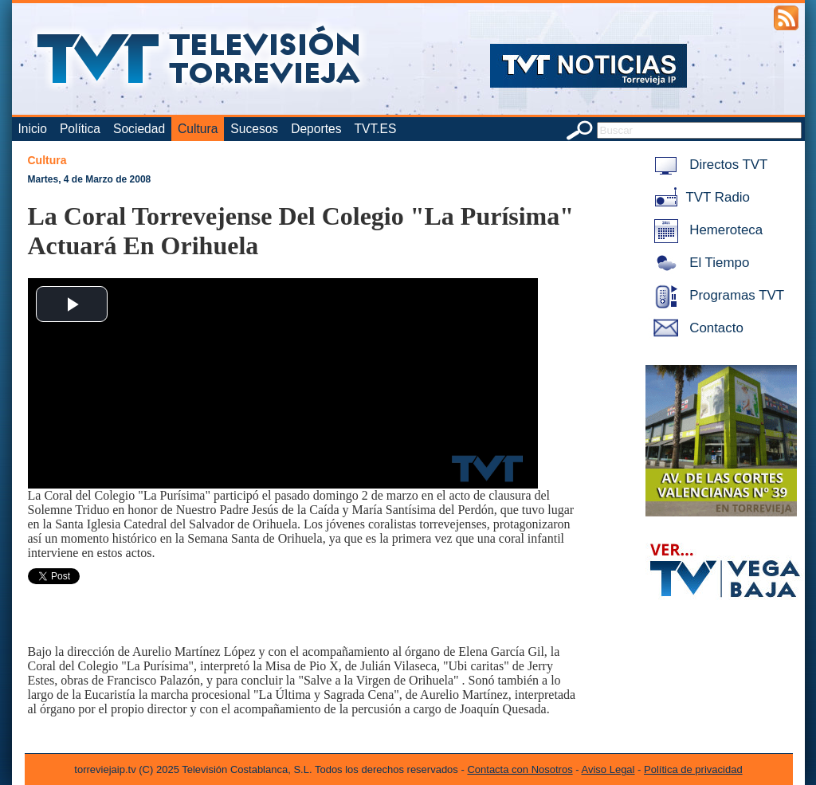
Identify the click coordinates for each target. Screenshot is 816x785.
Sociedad (139, 128)
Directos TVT (708, 164)
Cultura (198, 128)
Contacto (695, 328)
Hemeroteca (705, 229)
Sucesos (254, 128)
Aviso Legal (608, 769)
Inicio (32, 128)
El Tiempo (699, 262)
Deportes (316, 128)
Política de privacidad (693, 769)
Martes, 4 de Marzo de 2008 (89, 179)
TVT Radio (699, 197)
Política (80, 128)
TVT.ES (375, 128)
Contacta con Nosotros (519, 769)
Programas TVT (716, 295)
